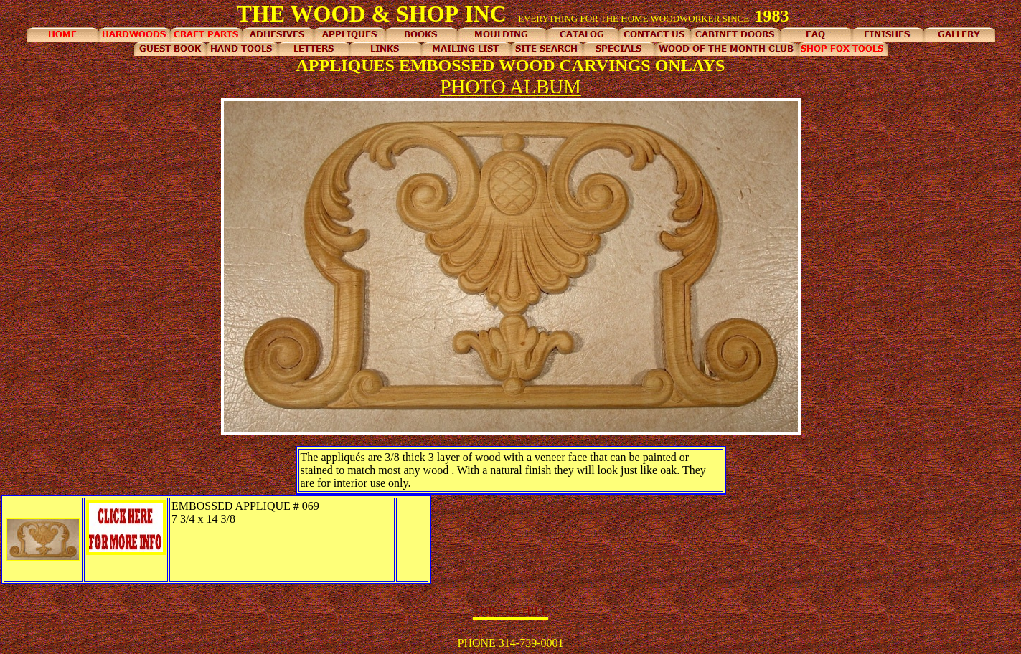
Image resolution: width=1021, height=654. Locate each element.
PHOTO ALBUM (510, 86)
